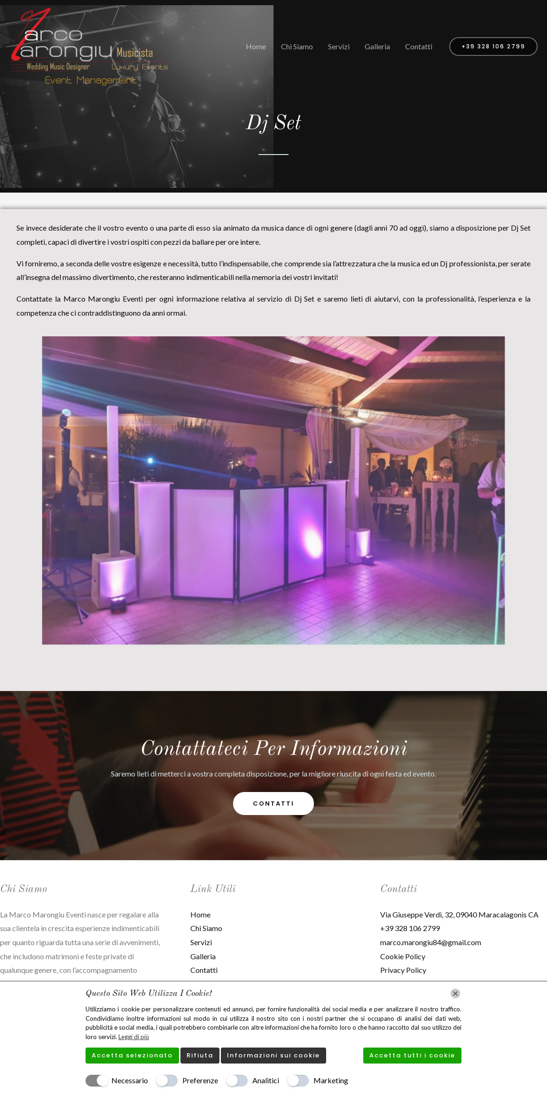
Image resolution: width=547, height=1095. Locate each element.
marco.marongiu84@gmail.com (430, 942)
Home (256, 46)
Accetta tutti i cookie (412, 1055)
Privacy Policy (403, 969)
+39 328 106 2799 (410, 928)
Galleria (377, 46)
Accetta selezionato (132, 1055)
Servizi (339, 46)
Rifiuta (200, 1055)
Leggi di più (133, 1037)
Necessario (129, 1080)
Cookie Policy (402, 956)
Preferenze (200, 1080)
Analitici (265, 1080)
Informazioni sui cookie (273, 1055)
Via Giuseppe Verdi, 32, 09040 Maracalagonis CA (459, 914)
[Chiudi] (455, 993)
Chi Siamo (297, 46)
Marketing (330, 1080)
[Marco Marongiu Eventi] (88, 45)
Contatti (418, 46)
